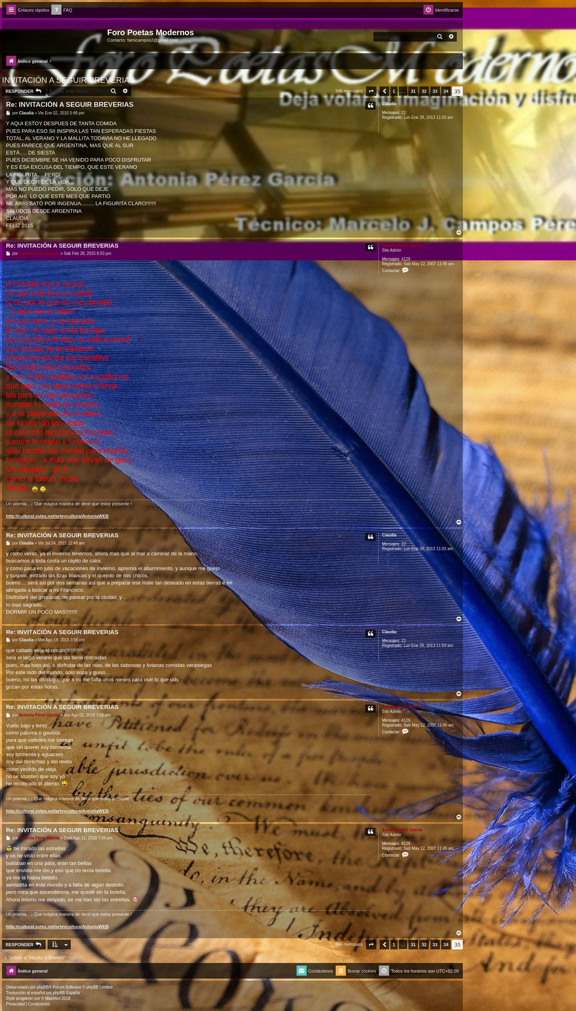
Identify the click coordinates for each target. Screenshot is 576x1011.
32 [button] (424, 91)
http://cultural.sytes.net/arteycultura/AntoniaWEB (57, 516)
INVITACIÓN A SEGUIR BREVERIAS (68, 80)
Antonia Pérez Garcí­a (402, 245)
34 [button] (446, 91)
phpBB (43, 987)
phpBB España (66, 993)
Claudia (389, 104)
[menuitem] (61, 10)
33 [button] (435, 91)
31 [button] (413, 91)
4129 (405, 259)
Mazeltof (52, 998)
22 (403, 112)
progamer (24, 998)
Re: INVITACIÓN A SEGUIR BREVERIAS (70, 104)
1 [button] (394, 91)
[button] (371, 91)
